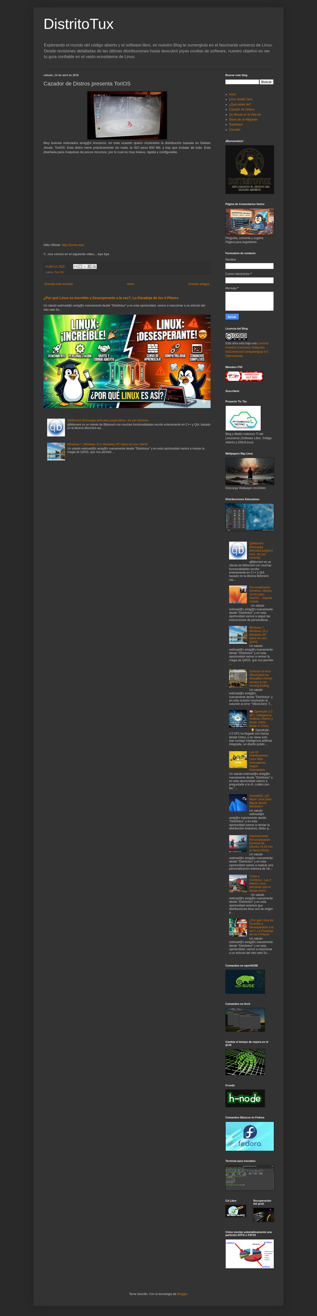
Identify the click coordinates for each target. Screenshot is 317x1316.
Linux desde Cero (240, 99)
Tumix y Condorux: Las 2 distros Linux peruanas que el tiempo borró (260, 883)
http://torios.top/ (72, 245)
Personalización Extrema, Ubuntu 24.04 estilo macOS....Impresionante (260, 594)
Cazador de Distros (242, 109)
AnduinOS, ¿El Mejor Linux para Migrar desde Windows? (260, 801)
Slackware (236, 124)
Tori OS (59, 272)
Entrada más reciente (59, 284)
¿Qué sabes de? (240, 104)
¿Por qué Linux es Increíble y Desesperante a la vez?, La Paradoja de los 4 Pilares (110, 298)
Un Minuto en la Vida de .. (246, 114)
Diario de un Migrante (243, 119)
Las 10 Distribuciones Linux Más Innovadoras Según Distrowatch (258, 761)
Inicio (130, 284)
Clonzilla (234, 129)
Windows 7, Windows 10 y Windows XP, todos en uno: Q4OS (107, 444)
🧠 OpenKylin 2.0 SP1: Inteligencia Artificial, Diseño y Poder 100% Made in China (261, 719)
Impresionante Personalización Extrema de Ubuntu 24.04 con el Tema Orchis (261, 843)
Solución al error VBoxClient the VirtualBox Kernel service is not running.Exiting (260, 678)
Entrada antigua (198, 284)
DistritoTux (78, 24)
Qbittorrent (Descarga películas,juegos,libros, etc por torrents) (107, 420)
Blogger (182, 1294)
